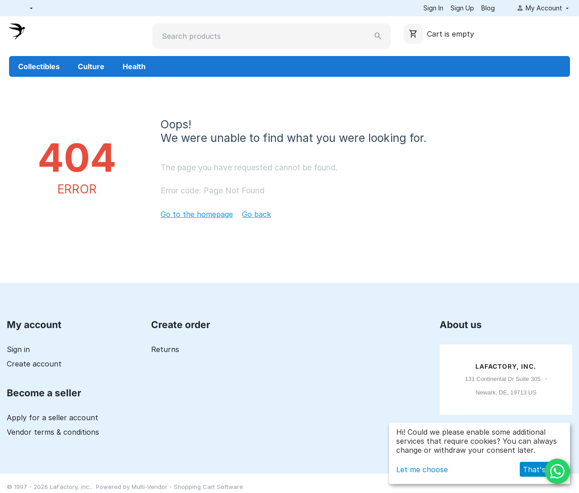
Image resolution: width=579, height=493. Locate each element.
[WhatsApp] (557, 471)
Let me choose (422, 469)
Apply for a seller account (52, 417)
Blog (488, 8)
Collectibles (39, 66)
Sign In (433, 8)
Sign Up (462, 8)
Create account (34, 363)
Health (134, 66)
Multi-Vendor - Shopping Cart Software (187, 486)
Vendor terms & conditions (53, 432)
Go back (256, 214)
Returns (165, 349)
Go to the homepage (197, 214)
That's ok (539, 469)
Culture (91, 66)
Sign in (18, 349)
